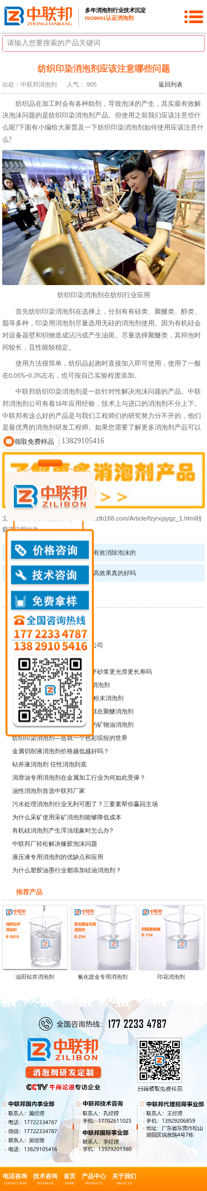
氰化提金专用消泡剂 (103, 977)
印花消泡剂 (171, 977)
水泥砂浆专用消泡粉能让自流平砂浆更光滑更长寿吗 (82, 671)
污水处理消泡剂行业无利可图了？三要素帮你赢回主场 (85, 804)
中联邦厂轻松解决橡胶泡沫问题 (54, 843)
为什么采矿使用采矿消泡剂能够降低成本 (66, 817)
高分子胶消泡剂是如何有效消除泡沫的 (84, 552)
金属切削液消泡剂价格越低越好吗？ (60, 751)
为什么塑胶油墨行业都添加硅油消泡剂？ (66, 870)
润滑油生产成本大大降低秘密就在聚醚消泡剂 (73, 711)
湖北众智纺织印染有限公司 (48, 632)
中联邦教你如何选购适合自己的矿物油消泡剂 (73, 724)
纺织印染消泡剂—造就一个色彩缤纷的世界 (70, 737)
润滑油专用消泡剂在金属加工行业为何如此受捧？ (79, 777)
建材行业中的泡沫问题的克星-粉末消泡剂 (68, 698)
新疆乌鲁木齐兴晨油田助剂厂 (51, 618)
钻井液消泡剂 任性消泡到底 (49, 764)
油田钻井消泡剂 (34, 977)
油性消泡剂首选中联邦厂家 (48, 790)
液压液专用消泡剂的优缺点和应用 (57, 857)
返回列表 (170, 84)
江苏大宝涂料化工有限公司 (48, 658)
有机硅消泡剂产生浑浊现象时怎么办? (62, 830)
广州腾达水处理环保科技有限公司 (57, 645)
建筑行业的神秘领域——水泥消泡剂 (60, 685)
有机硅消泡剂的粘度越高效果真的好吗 (84, 573)
